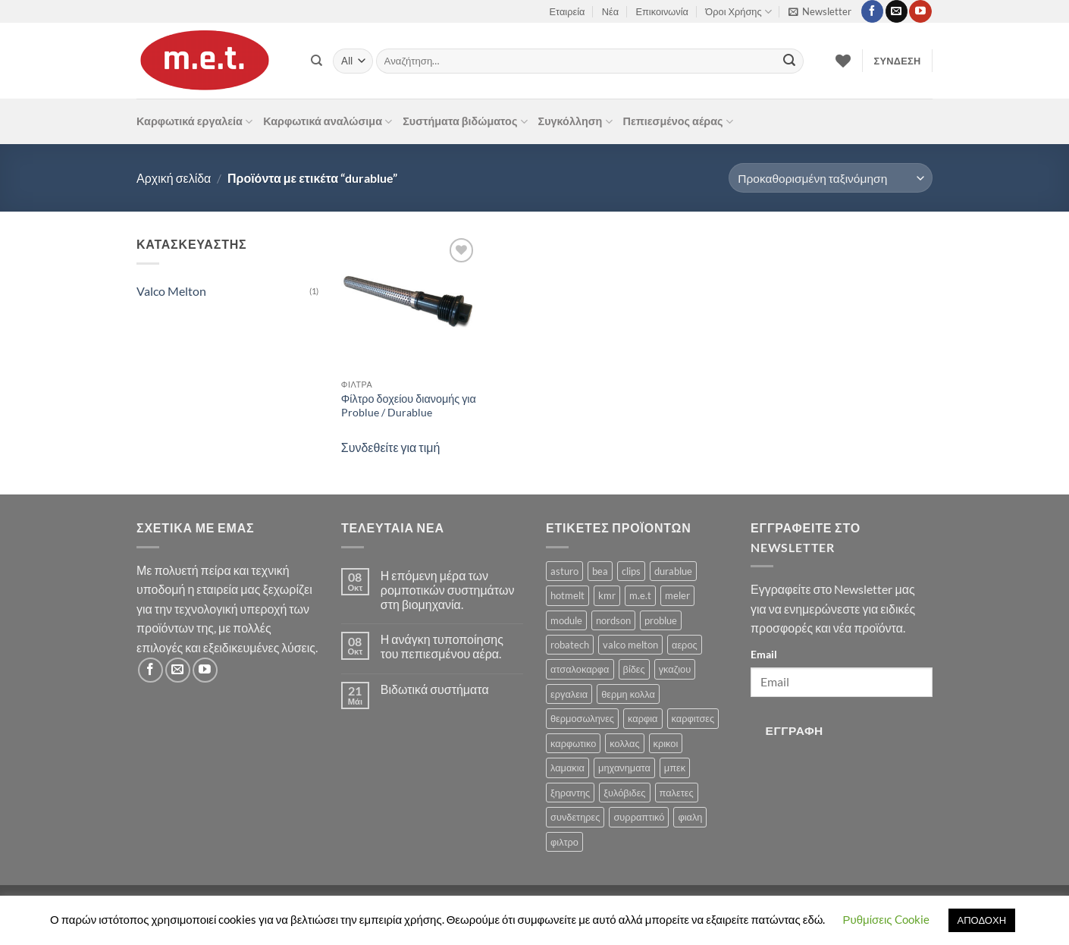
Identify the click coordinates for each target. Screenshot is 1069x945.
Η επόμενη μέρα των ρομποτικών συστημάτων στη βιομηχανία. (448, 589)
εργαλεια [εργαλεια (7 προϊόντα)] (569, 694)
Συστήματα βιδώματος (465, 122)
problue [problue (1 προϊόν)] (660, 620)
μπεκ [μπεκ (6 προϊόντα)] (674, 767)
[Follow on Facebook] (872, 11)
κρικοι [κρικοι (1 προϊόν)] (666, 743)
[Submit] (789, 61)
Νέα (610, 11)
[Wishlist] (843, 60)
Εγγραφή (794, 730)
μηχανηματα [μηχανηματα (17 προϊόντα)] (624, 767)
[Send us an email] (897, 11)
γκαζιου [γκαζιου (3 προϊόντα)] (675, 669)
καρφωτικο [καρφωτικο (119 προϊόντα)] (573, 743)
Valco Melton (171, 291)
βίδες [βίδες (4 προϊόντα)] (634, 669)
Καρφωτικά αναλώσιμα (327, 122)
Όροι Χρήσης (738, 12)
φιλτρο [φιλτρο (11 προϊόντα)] (564, 842)
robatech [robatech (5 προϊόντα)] (569, 645)
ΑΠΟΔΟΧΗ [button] (982, 920)
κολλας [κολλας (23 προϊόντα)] (624, 743)
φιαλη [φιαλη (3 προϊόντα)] (690, 817)
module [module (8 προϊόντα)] (566, 620)
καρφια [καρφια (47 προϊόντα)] (642, 718)
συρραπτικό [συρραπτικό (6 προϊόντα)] (638, 817)
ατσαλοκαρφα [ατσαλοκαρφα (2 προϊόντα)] (580, 669)
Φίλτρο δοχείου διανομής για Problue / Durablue (408, 405)
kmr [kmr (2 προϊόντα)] (607, 595)
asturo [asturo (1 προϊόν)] (564, 571)
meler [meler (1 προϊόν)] (677, 595)
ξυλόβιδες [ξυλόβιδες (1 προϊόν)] (624, 792)
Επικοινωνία (662, 11)
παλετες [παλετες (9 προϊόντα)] (677, 792)
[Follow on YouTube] (920, 11)
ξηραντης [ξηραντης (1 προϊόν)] (570, 792)
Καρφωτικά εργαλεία (194, 122)
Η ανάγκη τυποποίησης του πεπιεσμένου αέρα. (442, 646)
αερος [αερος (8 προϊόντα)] (685, 645)
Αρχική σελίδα (173, 178)
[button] (819, 11)
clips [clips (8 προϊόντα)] (631, 571)
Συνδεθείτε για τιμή (390, 447)
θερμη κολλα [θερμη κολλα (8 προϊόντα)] (628, 694)
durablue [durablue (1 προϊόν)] (673, 571)
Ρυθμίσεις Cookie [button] (886, 919)
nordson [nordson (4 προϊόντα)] (613, 620)
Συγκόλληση (575, 122)
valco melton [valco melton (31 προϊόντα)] (630, 645)
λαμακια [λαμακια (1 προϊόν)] (567, 767)
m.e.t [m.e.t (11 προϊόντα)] (640, 595)
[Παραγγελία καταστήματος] (831, 178)
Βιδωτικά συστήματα (435, 689)
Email (764, 654)
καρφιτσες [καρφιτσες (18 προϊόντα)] (693, 718)
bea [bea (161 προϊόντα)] (600, 571)
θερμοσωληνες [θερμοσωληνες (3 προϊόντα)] (582, 718)
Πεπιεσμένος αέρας (678, 122)
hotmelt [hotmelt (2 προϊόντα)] (567, 595)
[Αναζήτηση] (316, 60)
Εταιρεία (567, 11)
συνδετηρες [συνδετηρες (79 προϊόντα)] (575, 817)
